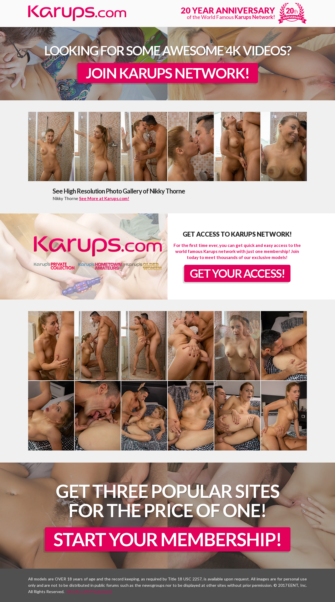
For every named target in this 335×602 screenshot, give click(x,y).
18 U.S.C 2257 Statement (89, 591)
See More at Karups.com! (104, 198)
